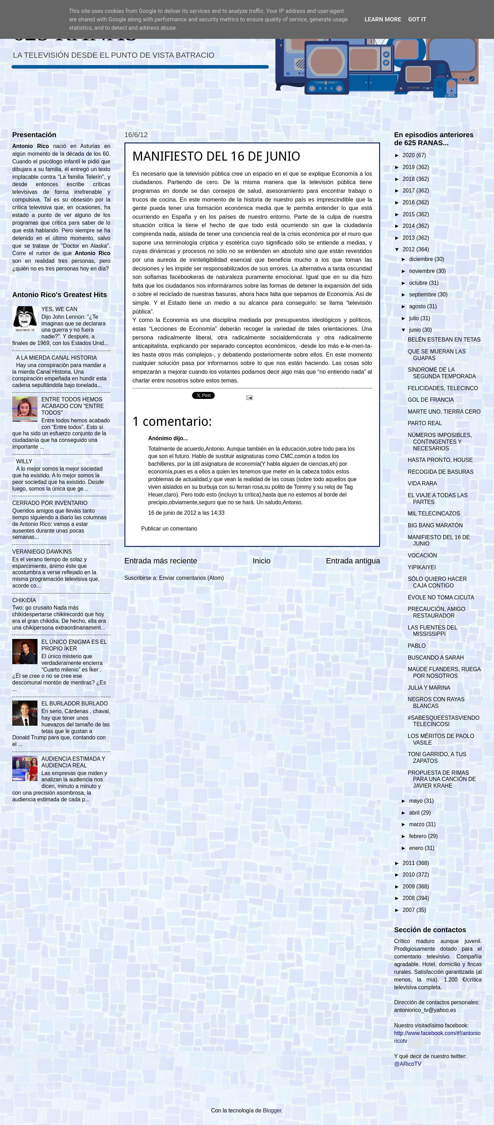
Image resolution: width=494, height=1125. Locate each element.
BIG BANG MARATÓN (435, 525)
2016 (409, 202)
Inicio (261, 560)
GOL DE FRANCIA (431, 400)
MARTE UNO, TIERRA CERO (444, 412)
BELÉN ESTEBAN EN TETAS (444, 340)
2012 (409, 249)
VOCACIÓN (422, 555)
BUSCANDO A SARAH (436, 658)
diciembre (421, 259)
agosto (418, 306)
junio (415, 330)
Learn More (383, 19)
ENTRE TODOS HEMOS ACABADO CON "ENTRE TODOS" (72, 406)
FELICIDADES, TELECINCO (443, 388)
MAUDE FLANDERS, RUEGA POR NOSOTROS (444, 672)
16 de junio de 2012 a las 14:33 (186, 513)
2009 (409, 887)
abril (415, 813)
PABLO (417, 646)
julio (414, 318)
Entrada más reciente (160, 560)
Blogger (272, 1110)
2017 (409, 191)
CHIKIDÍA (24, 600)
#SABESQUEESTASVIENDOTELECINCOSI (444, 721)
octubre (419, 283)
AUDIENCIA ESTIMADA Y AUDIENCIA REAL (73, 762)
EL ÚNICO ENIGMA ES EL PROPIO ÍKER (74, 645)
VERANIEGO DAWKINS (42, 552)
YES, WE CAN (59, 309)
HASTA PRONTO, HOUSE (440, 460)
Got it (417, 19)
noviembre (422, 271)
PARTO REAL (425, 423)
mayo (416, 801)
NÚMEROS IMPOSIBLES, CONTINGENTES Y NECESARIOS (440, 441)
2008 (409, 898)
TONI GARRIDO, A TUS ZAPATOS (437, 757)
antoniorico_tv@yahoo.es (425, 1010)
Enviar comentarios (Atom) (191, 578)
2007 (409, 910)
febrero (418, 836)
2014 (409, 226)
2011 (409, 863)
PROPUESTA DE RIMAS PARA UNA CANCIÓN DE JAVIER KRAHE (442, 779)
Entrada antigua (353, 560)
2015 (409, 214)
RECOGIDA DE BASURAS (441, 472)
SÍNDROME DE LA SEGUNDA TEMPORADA (442, 373)
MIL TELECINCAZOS (434, 513)
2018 (409, 179)
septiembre (423, 294)
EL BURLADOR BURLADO (74, 703)
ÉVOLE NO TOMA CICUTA (441, 597)
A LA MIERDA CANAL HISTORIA (56, 358)
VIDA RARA (422, 483)
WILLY (24, 461)
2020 (409, 155)
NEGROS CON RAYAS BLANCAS (436, 702)
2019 (409, 167)
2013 (409, 238)
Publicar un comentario (169, 529)
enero (417, 848)
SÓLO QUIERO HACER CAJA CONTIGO (437, 582)
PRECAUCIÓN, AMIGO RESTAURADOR (436, 612)
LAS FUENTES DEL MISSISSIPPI (432, 631)
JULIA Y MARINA (429, 688)
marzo (417, 824)
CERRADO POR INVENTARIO (50, 503)
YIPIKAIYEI (422, 567)
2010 (409, 875)
